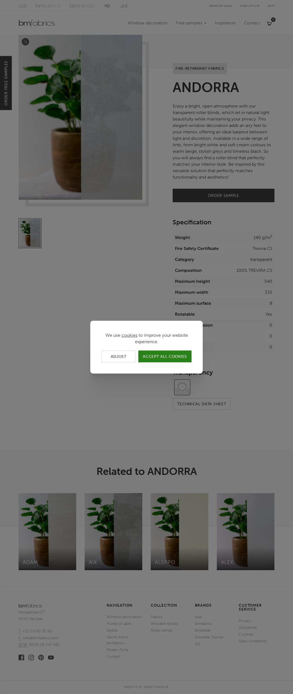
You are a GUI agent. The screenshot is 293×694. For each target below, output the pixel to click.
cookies (129, 335)
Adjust (119, 356)
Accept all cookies (165, 356)
